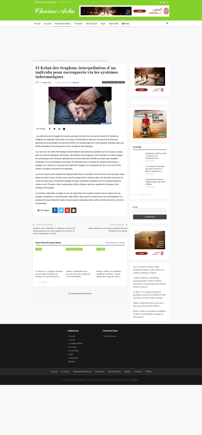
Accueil (37, 24)
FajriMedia (135, 430)
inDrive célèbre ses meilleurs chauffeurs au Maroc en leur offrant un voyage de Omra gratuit (149, 314)
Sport (103, 24)
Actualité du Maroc (63, 24)
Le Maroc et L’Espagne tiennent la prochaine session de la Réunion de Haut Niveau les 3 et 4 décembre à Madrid (149, 295)
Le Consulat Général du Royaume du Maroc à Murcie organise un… (154, 168)
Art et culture (91, 24)
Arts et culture (114, 421)
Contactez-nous (64, 2)
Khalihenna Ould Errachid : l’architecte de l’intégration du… (155, 155)
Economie (78, 24)
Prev (38, 282)
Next (45, 282)
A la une (47, 24)
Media (125, 24)
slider (122, 82)
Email (135, 207)
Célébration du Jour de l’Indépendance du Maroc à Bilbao (155, 181)
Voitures (138, 421)
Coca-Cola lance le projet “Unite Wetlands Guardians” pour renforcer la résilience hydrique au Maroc (148, 270)
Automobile (113, 24)
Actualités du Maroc (110, 82)
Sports (128, 421)
